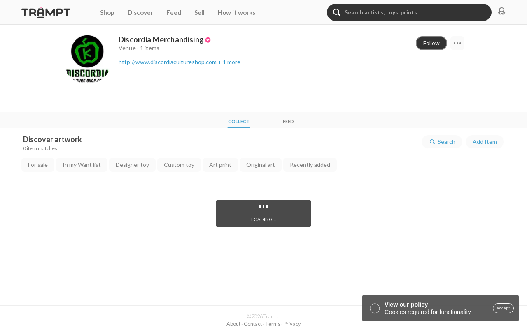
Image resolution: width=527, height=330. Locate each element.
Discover (140, 12)
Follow (431, 42)
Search (442, 141)
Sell (199, 12)
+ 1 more (229, 61)
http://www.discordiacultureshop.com (168, 61)
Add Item (485, 141)
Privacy (292, 324)
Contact (253, 324)
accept (503, 308)
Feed (173, 12)
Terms (272, 324)
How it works (236, 12)
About (233, 324)
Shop (107, 12)
